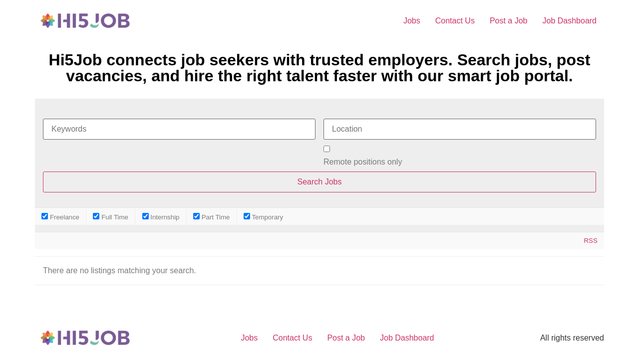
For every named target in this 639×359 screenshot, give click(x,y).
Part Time (211, 216)
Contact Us (455, 20)
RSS (590, 240)
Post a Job (509, 20)
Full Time (110, 216)
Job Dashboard (569, 20)
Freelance (60, 216)
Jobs (411, 20)
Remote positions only (362, 162)
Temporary (263, 216)
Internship (161, 216)
